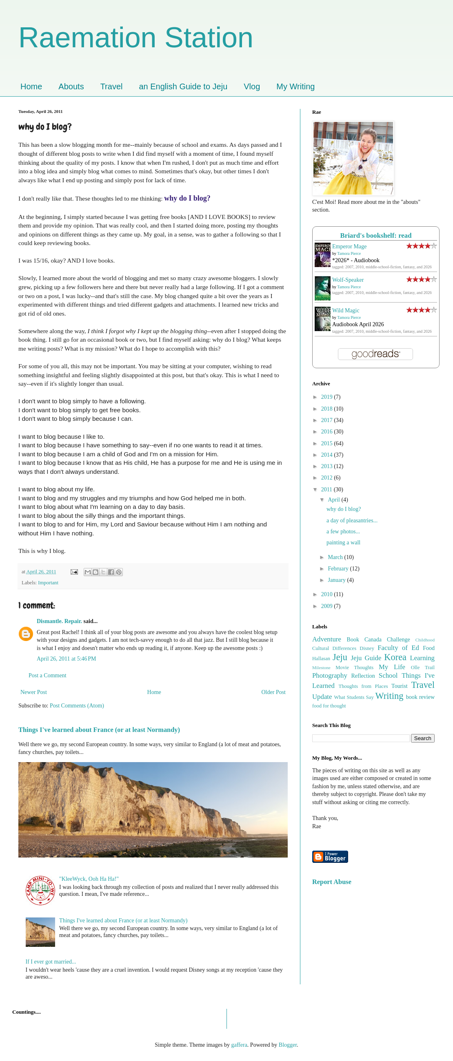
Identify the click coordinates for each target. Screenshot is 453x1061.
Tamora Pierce (349, 253)
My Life (392, 667)
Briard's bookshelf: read (376, 235)
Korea (395, 657)
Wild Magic (346, 310)
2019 (327, 397)
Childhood (425, 639)
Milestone (321, 667)
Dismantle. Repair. (59, 621)
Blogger (288, 1045)
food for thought (329, 706)
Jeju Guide (366, 658)
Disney (367, 648)
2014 (327, 455)
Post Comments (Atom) (77, 706)
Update (322, 697)
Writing (389, 696)
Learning (422, 658)
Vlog (252, 86)
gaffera (239, 1045)
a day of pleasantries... (352, 520)
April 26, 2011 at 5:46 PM (66, 659)
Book (353, 640)
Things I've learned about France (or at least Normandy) (99, 730)
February (339, 569)
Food (429, 648)
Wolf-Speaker (348, 280)
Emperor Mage (349, 246)
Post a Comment (48, 675)
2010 (327, 594)
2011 (327, 489)
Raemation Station (135, 37)
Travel (111, 86)
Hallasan (321, 658)
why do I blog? (343, 509)
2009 (327, 606)
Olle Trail (423, 667)
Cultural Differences (334, 648)
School (388, 675)
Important (48, 583)
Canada (373, 640)
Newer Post (33, 692)
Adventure (326, 639)
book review (420, 697)
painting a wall (343, 542)
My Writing (295, 86)
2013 (327, 466)
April (334, 500)
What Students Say (353, 697)
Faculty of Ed (398, 648)
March (336, 557)
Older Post (274, 692)
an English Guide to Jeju (183, 86)
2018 (327, 409)
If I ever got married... (51, 962)
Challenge (398, 640)
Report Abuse (331, 882)
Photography (329, 675)
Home (31, 86)
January (337, 580)
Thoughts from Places (363, 686)
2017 (327, 420)
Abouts (71, 86)
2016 (327, 432)
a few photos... (343, 531)
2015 (327, 443)
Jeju (340, 657)
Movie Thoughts (354, 667)
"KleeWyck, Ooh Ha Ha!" (89, 879)
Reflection (363, 676)
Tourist (399, 686)
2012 (327, 478)
